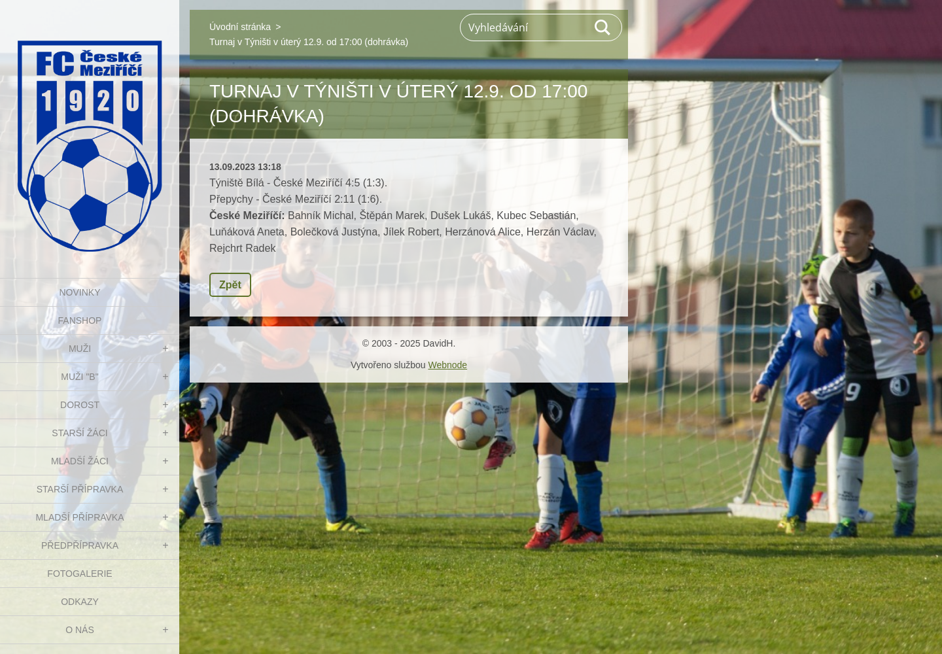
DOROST (79, 405)
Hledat (603, 27)
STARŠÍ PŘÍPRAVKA (80, 489)
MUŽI (80, 348)
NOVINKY (79, 292)
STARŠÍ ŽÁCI (79, 433)
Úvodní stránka (240, 27)
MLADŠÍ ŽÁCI (80, 461)
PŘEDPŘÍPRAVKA (79, 545)
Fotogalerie (79, 573)
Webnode (447, 365)
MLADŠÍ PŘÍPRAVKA (79, 517)
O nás (79, 630)
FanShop (80, 320)
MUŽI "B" (79, 376)
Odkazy (80, 601)
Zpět (230, 284)
